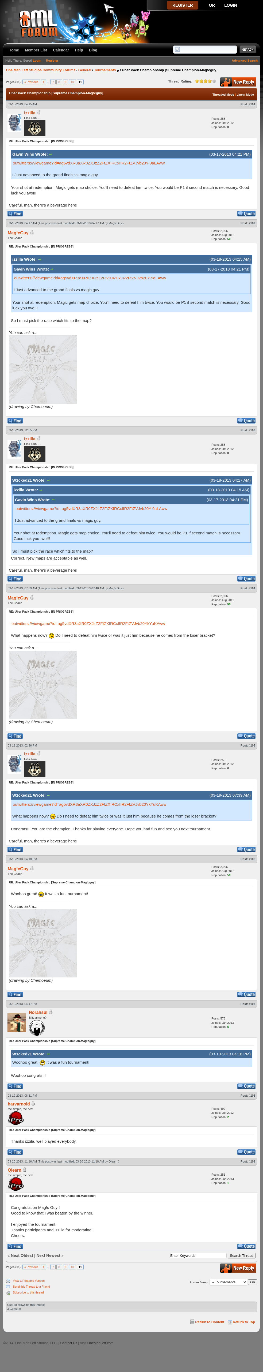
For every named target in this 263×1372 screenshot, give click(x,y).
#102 (252, 223)
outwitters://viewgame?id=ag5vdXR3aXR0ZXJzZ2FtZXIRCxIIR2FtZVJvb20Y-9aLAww (89, 163)
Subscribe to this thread (28, 1292)
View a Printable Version (29, 1280)
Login (37, 60)
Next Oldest (22, 1255)
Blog (93, 50)
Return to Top (244, 1322)
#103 (252, 430)
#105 (252, 745)
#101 (252, 104)
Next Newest (48, 1255)
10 (72, 82)
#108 (252, 1095)
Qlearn (113, 1161)
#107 (252, 1004)
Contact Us (68, 1343)
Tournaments (105, 70)
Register (52, 60)
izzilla (30, 113)
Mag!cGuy (115, 223)
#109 (252, 1161)
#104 (252, 588)
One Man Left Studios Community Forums (40, 70)
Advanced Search (245, 60)
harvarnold (19, 1104)
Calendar (61, 50)
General (84, 70)
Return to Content (209, 1322)
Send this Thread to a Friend (31, 1286)
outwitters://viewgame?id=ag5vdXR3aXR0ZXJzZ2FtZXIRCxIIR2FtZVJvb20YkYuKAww (88, 623)
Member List (36, 50)
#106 (252, 859)
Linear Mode (245, 94)
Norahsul (38, 1012)
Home (14, 50)
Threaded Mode (223, 94)
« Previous (31, 82)
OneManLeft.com (100, 1343)
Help (79, 50)
